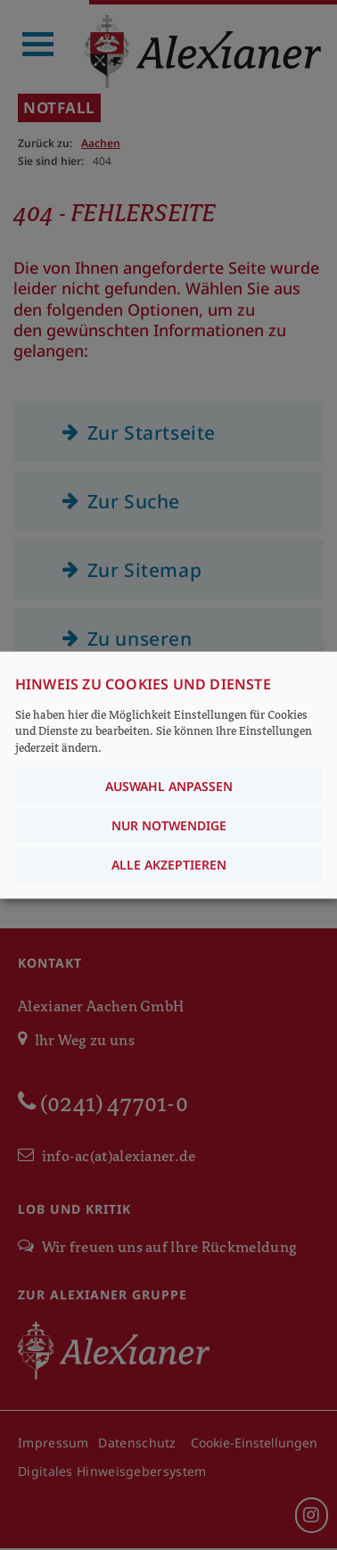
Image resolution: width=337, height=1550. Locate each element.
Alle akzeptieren (168, 863)
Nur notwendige (168, 824)
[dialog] (168, 775)
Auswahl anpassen (169, 785)
